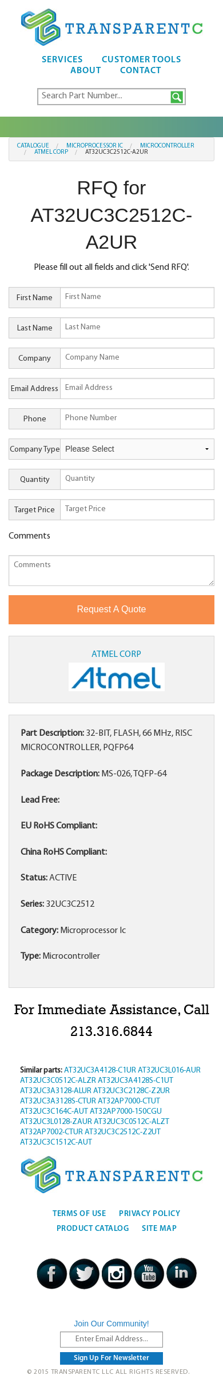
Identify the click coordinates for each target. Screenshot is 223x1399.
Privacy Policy (149, 1214)
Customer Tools (141, 60)
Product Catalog (93, 1229)
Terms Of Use (79, 1214)
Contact (140, 70)
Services (62, 60)
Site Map (159, 1229)
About (85, 70)
